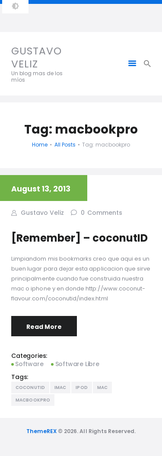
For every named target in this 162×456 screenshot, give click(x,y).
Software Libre (77, 364)
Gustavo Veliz (41, 212)
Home (40, 144)
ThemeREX (41, 431)
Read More (44, 326)
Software (29, 364)
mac (102, 387)
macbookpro (33, 400)
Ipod (81, 387)
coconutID (30, 387)
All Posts (65, 144)
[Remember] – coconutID (79, 238)
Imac (60, 387)
